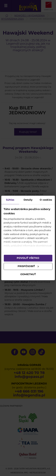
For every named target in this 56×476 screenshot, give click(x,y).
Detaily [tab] (28, 199)
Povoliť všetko (28, 258)
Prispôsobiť (28, 266)
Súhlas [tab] (10, 199)
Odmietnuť (28, 274)
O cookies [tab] (46, 199)
